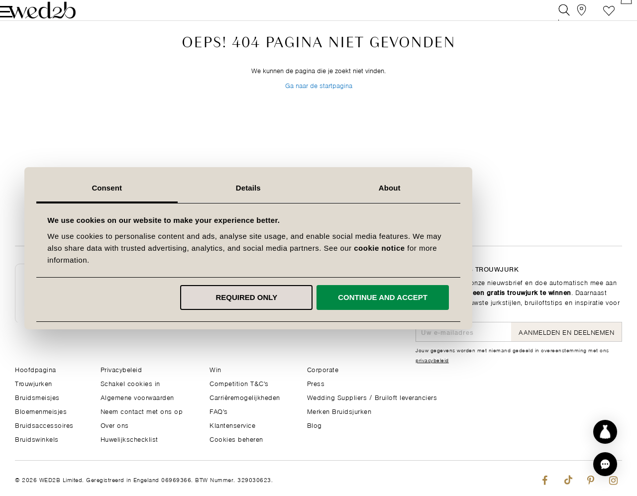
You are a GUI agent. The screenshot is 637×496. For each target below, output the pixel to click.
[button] (605, 464)
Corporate (323, 369)
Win (215, 369)
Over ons (115, 424)
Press (316, 383)
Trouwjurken (33, 383)
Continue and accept (453, 297)
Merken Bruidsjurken (339, 410)
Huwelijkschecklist (129, 438)
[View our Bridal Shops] (571, 17)
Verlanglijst (594, 17)
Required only (317, 297)
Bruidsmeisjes (37, 397)
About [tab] (460, 188)
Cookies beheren (236, 438)
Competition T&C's (239, 383)
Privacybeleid (121, 369)
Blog (314, 424)
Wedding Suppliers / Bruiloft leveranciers (372, 397)
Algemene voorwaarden (137, 397)
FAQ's (219, 410)
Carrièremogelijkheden (245, 397)
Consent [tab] (177, 188)
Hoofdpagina (35, 369)
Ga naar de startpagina (318, 108)
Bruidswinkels (37, 438)
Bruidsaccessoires (44, 424)
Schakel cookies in (130, 383)
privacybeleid (432, 359)
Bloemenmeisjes (41, 410)
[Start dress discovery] (605, 432)
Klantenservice (232, 424)
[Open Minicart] (616, 17)
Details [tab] (318, 188)
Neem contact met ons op (142, 410)
